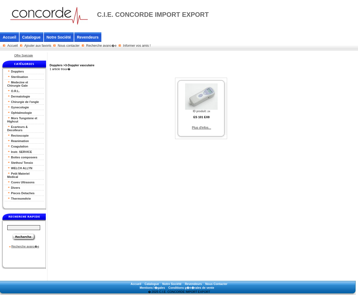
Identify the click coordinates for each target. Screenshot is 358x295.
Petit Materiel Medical (18, 175)
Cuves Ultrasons (21, 182)
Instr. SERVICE (19, 151)
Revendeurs (88, 37)
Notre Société (59, 37)
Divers (13, 187)
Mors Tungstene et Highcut (22, 119)
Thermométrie (19, 198)
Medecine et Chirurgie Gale (17, 83)
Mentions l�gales (152, 287)
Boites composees (22, 157)
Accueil (9, 37)
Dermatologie (18, 96)
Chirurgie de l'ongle (23, 101)
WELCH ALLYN (20, 168)
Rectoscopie (18, 135)
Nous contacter (69, 46)
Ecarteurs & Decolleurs (17, 128)
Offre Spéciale (23, 55)
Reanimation (18, 141)
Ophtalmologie (19, 112)
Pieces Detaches (21, 193)
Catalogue (31, 37)
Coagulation (17, 146)
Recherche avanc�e (101, 46)
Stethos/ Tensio (20, 162)
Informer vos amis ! (137, 46)
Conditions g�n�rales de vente (191, 287)
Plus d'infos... (201, 128)
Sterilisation (17, 77)
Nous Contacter (216, 283)
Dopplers (15, 71)
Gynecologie (18, 107)
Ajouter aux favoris (37, 46)
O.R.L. (13, 91)
